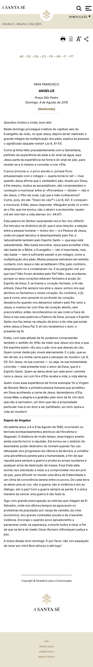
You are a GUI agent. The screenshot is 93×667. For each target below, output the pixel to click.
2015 (38, 24)
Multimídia (46, 109)
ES (44, 56)
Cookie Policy (46, 651)
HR (58, 56)
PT (72, 56)
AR (21, 56)
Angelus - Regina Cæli (18, 24)
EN (36, 56)
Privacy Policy (46, 657)
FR (51, 56)
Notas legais (46, 646)
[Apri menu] (88, 8)
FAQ (46, 641)
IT (65, 56)
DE (29, 56)
